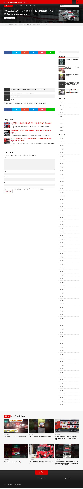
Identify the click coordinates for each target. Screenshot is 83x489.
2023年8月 (62, 253)
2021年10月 (62, 331)
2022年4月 (62, 310)
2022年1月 (62, 320)
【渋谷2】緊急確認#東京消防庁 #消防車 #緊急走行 (41, 461)
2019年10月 (62, 391)
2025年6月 (62, 174)
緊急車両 (62, 128)
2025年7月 (62, 171)
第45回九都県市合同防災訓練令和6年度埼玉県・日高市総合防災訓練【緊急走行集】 (31, 124)
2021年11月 (62, 327)
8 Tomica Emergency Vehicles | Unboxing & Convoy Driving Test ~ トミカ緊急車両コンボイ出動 (67, 436)
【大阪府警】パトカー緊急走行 (71, 60)
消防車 (34, 6)
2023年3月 (62, 270)
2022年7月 (62, 299)
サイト (5, 183)
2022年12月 (62, 281)
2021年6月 (62, 345)
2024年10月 (62, 203)
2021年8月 (62, 338)
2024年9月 (62, 206)
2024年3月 (62, 228)
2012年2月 (62, 402)
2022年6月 (62, 302)
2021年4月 (62, 352)
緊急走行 (15, 6)
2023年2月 (62, 274)
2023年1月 (62, 277)
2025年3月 (62, 185)
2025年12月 (62, 153)
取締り (61, 110)
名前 (5, 172)
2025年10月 (62, 160)
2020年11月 (62, 370)
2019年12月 (62, 388)
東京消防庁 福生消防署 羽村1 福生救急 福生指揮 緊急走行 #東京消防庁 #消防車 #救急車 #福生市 (72, 85)
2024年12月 (62, 196)
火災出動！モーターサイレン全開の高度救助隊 (16, 435)
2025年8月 (62, 167)
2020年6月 (62, 377)
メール (5, 178)
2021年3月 (62, 356)
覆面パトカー (63, 131)
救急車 (61, 113)
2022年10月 (62, 288)
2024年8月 (62, 210)
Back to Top (41, 474)
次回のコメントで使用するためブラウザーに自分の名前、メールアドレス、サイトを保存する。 (24, 190)
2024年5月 (62, 221)
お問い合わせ (68, 479)
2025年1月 (62, 192)
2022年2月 (62, 317)
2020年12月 (62, 366)
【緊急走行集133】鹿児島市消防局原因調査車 (41, 435)
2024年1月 (62, 235)
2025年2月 (62, 189)
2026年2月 (62, 146)
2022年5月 (62, 306)
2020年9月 (62, 374)
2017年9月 (62, 398)
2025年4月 (62, 181)
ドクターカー (63, 103)
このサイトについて (42, 479)
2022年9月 (62, 292)
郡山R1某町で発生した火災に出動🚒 (14, 460)
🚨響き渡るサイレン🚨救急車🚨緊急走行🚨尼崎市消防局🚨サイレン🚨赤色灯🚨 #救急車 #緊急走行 (72, 92)
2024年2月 (62, 231)
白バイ (30, 6)
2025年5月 (62, 178)
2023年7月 (62, 256)
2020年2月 (62, 384)
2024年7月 (62, 213)
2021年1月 (62, 363)
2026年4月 (62, 139)
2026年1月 (62, 149)
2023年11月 (62, 242)
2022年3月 (62, 313)
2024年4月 (62, 224)
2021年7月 (62, 342)
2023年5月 (62, 263)
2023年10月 (62, 245)
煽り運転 (21, 6)
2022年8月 (62, 295)
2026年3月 (62, 142)
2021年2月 (62, 359)
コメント (6, 159)
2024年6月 (62, 217)
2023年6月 (62, 260)
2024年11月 (62, 199)
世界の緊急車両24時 (17, 485)
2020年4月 (62, 381)
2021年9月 (62, 334)
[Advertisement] (41, 37)
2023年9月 (62, 249)
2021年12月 (62, 324)
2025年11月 (62, 156)
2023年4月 (62, 267)
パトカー (26, 6)
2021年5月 (62, 349)
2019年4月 (62, 395)
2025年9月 (62, 164)
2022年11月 (62, 285)
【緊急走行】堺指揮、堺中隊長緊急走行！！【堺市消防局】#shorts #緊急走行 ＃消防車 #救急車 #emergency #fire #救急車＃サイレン (67, 463)
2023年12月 (62, 238)
